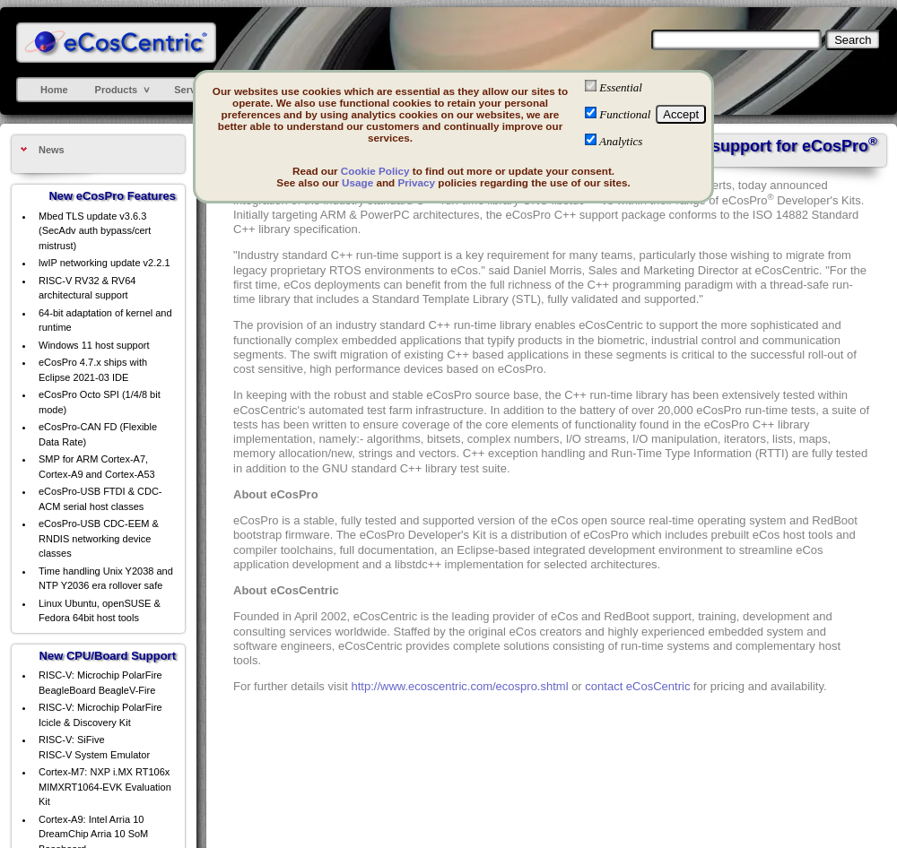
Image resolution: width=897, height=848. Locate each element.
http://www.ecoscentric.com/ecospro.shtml (460, 686)
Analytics (620, 141)
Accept (681, 114)
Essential (620, 87)
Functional (624, 114)
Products (116, 89)
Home (54, 89)
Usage (357, 182)
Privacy (416, 182)
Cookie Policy (375, 171)
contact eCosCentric (637, 686)
